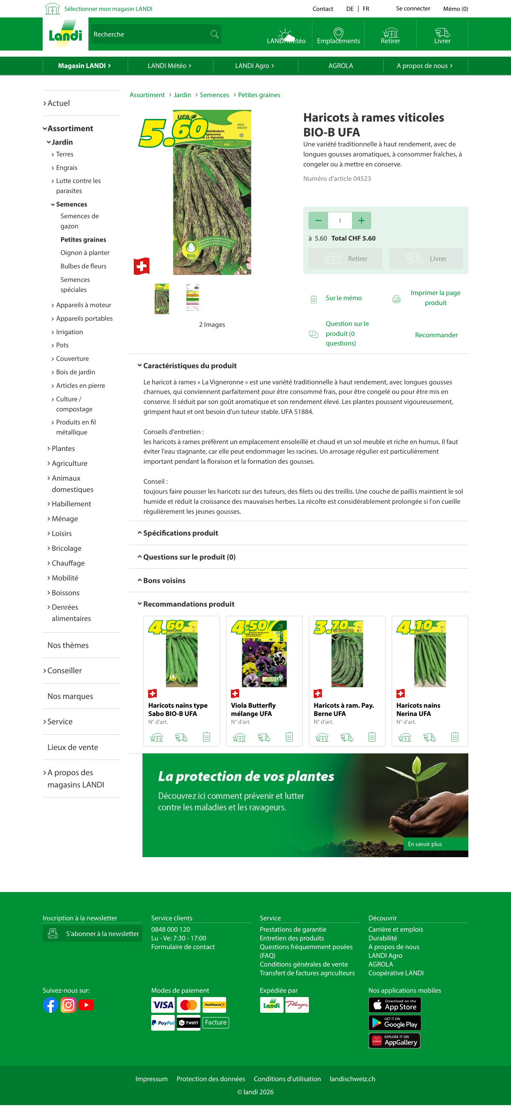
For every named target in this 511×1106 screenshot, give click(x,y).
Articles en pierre (80, 385)
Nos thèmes (68, 645)
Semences (71, 204)
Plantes (63, 448)
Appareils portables (84, 318)
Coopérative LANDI (396, 973)
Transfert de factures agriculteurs (307, 973)
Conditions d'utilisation (287, 1079)
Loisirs (62, 533)
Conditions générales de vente (304, 964)
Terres (65, 154)
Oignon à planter (85, 252)
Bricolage (66, 548)
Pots (62, 345)
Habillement (71, 504)
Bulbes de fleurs (83, 266)
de (350, 8)
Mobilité (65, 578)
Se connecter (413, 8)
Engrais (67, 167)
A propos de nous (422, 65)
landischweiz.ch (353, 1079)
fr (366, 8)
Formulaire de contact (183, 947)
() (455, 8)
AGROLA (340, 65)
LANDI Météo (167, 65)
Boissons (66, 592)
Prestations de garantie (293, 929)
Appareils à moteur (84, 305)
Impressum (151, 1079)
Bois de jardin (75, 372)
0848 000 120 (170, 929)
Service (60, 721)
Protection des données (210, 1079)
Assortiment (70, 128)
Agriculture (70, 463)
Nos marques (70, 696)
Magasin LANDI (82, 65)
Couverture (72, 358)
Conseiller (64, 670)
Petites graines (83, 239)
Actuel (58, 103)
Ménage (65, 518)
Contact (323, 8)
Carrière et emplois (396, 929)
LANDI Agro (252, 65)
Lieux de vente (72, 747)
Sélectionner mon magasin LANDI (108, 8)
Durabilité (383, 938)
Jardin (62, 142)
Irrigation (69, 332)
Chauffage (68, 563)
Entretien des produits (292, 938)
